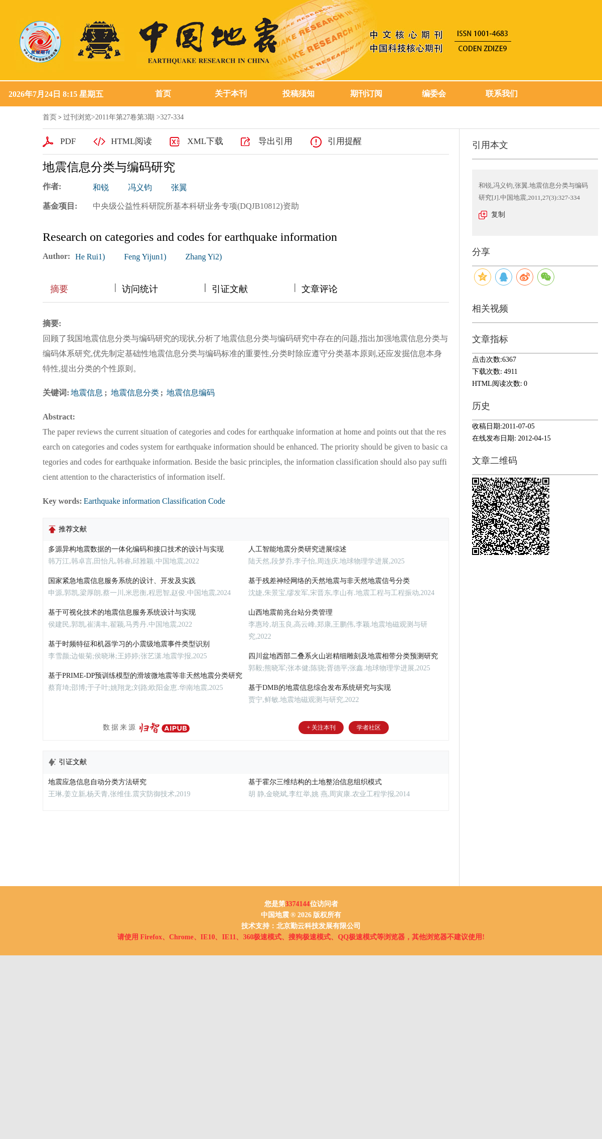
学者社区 (369, 727)
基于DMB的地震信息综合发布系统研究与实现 (319, 687)
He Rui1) (90, 256)
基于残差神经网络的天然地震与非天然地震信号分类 (329, 581)
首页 (163, 93)
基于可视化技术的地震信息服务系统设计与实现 (122, 612)
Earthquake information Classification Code (154, 501)
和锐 (101, 187)
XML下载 (205, 141)
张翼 (179, 187)
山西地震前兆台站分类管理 (290, 612)
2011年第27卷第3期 (125, 117)
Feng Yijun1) (145, 256)
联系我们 (502, 93)
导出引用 (275, 141)
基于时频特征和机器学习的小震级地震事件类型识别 (129, 644)
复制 (498, 214)
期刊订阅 (366, 93)
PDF (68, 141)
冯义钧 (140, 187)
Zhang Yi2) (204, 256)
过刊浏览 (77, 117)
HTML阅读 (131, 141)
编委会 (434, 93)
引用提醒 (345, 141)
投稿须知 (298, 93)
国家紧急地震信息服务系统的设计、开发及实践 (122, 581)
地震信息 (87, 392)
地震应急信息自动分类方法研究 (97, 782)
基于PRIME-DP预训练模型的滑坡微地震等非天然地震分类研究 (145, 675)
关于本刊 (231, 93)
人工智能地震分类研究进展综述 (297, 549)
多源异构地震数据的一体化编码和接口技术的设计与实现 (136, 549)
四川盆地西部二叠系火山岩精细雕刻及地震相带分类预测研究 (343, 656)
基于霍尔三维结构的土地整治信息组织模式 (315, 782)
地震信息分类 (134, 392)
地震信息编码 (190, 392)
